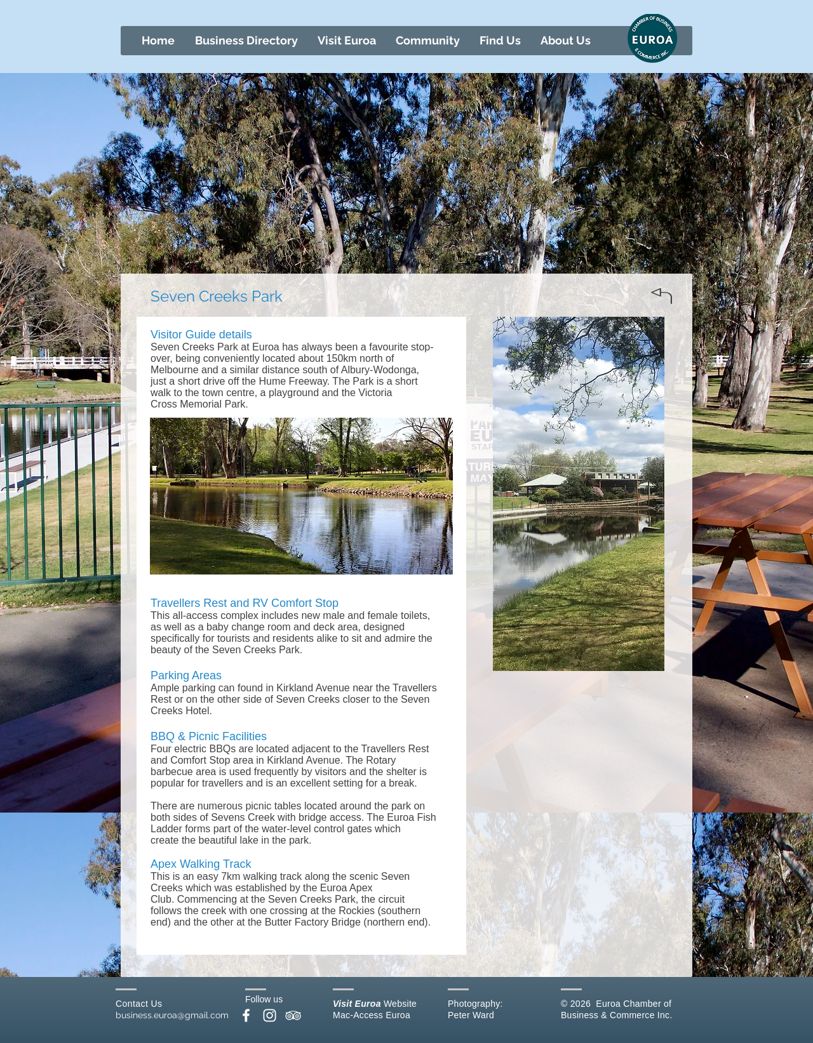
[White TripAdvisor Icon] (293, 1015)
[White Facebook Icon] (246, 1015)
